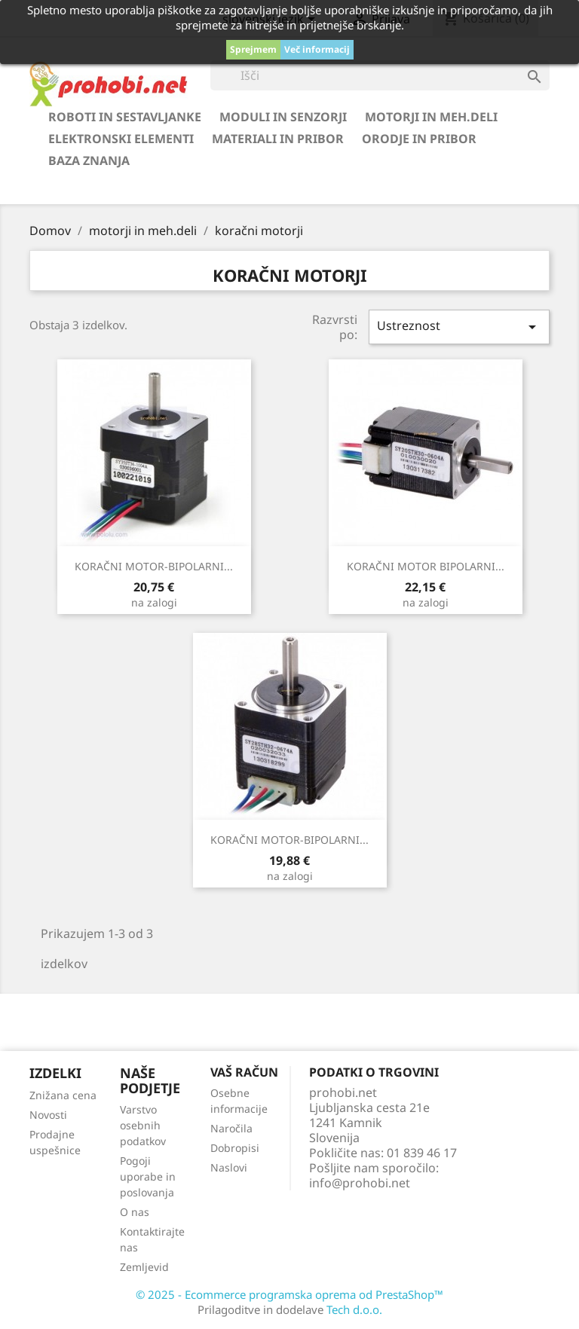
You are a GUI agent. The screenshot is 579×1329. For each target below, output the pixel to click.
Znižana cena (62, 1095)
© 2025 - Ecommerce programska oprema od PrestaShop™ (289, 1294)
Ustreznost (459, 326)
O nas (134, 1212)
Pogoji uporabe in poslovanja (148, 1176)
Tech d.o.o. (354, 1309)
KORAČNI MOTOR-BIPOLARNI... (154, 566)
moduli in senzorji (283, 116)
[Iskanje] (380, 75)
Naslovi (228, 1167)
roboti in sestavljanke (124, 116)
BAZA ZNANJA (89, 160)
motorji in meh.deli (431, 116)
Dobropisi (234, 1148)
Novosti (48, 1115)
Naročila (231, 1128)
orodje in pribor (419, 138)
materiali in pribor (278, 138)
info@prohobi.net (359, 1183)
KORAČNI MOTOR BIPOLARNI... (425, 566)
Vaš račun (244, 1072)
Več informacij (317, 49)
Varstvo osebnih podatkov (143, 1125)
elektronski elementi (121, 138)
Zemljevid (144, 1267)
